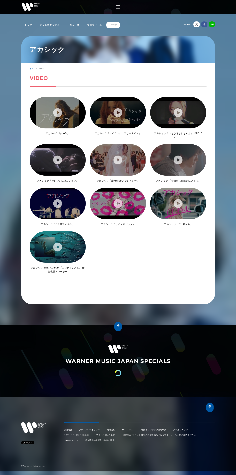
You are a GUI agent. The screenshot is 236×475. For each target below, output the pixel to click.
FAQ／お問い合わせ (105, 435)
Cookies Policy (71, 440)
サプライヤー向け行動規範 (76, 435)
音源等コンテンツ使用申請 (153, 429)
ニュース (74, 25)
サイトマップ (128, 429)
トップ (28, 25)
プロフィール (94, 25)
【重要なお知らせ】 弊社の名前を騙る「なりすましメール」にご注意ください (159, 435)
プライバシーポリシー (89, 429)
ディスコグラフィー (51, 25)
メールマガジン (180, 429)
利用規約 (111, 429)
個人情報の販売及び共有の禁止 (100, 440)
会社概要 (68, 429)
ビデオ (113, 25)
